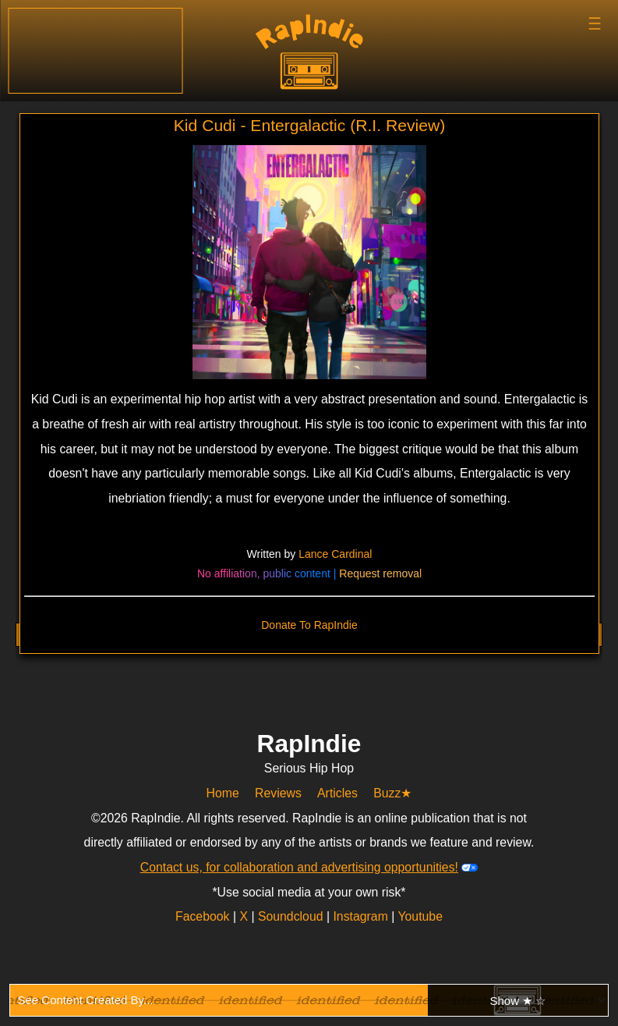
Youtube (420, 916)
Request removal (380, 573)
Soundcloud (292, 916)
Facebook (204, 916)
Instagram (362, 916)
